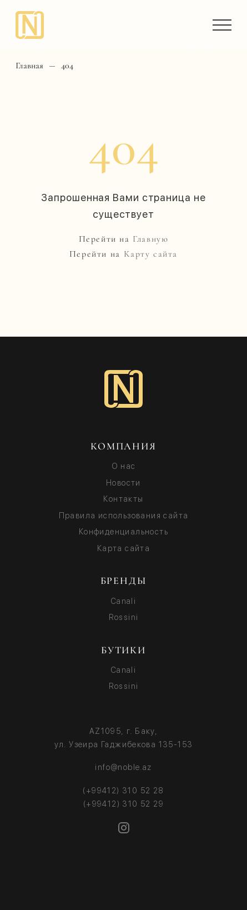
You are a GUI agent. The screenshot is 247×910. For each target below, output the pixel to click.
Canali (123, 601)
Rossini (124, 617)
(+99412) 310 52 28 (123, 790)
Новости (123, 482)
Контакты (123, 498)
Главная (29, 66)
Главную (150, 238)
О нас (124, 466)
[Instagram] (123, 827)
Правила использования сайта (124, 515)
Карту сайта (151, 253)
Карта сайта (123, 548)
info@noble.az (123, 767)
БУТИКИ (123, 650)
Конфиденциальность (123, 531)
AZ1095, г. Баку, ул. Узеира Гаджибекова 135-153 (123, 738)
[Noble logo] (123, 389)
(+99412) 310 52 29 (123, 803)
